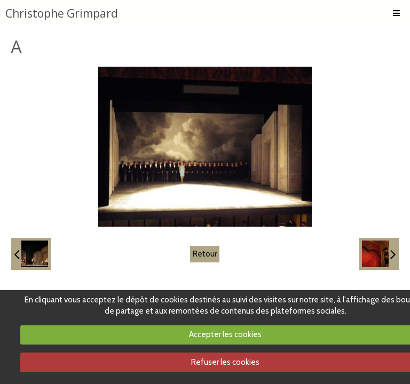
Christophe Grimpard (61, 13)
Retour (205, 254)
